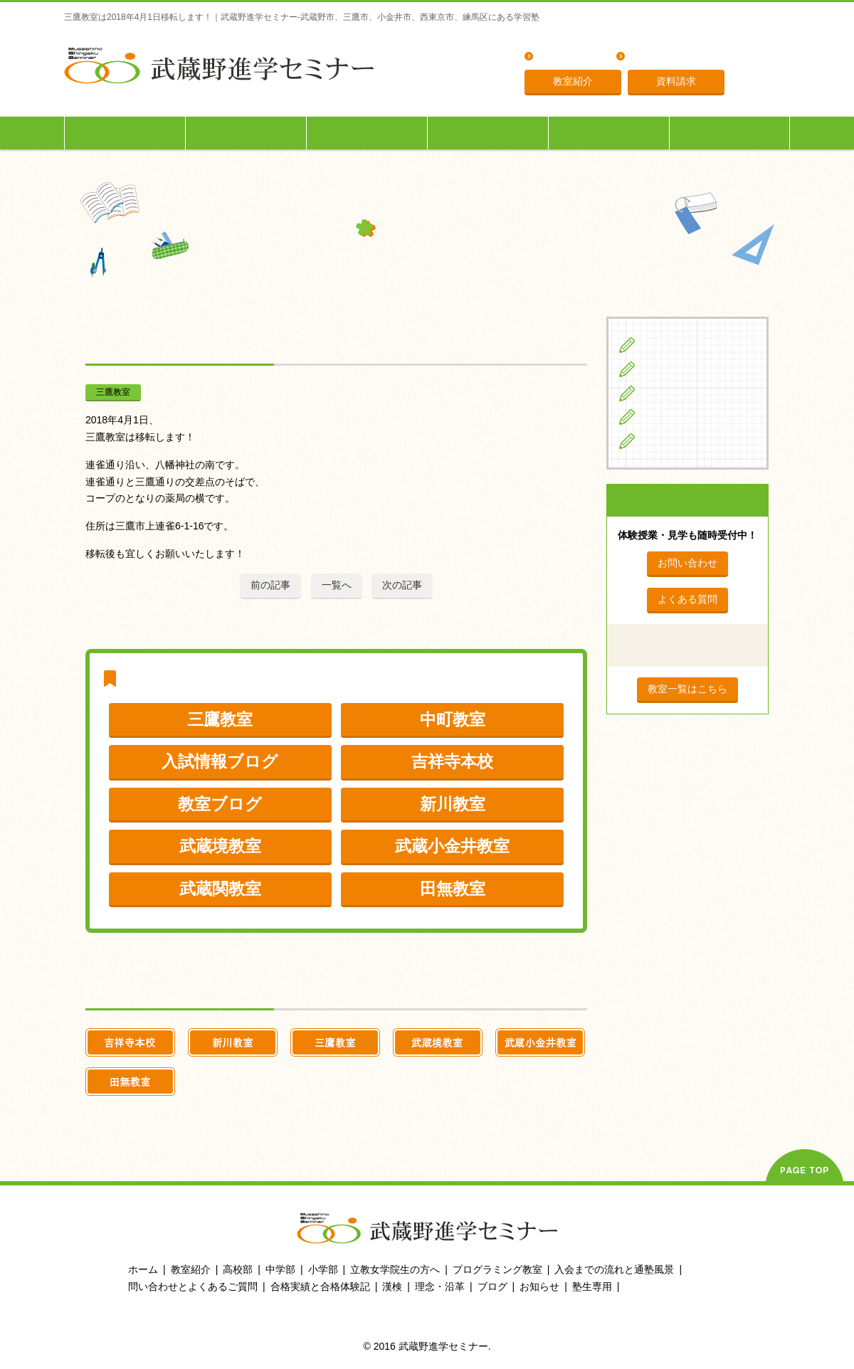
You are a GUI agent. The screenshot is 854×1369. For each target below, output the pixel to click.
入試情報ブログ (220, 761)
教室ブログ (220, 804)
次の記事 (402, 585)
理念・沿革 (655, 57)
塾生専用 (729, 132)
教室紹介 (573, 81)
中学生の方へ (246, 132)
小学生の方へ (125, 132)
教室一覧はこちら (687, 688)
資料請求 (676, 81)
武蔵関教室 (220, 888)
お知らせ (539, 1286)
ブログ (659, 440)
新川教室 (452, 804)
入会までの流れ (609, 132)
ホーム (143, 1269)
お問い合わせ (687, 563)
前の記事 (270, 585)
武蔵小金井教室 (452, 846)
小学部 (323, 1269)
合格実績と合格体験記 (320, 1286)
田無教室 (452, 888)
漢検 (392, 1286)
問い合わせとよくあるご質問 (193, 1286)
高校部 (238, 1269)
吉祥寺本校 (452, 761)
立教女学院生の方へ (488, 132)
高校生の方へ (367, 132)
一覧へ (337, 585)
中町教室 (452, 719)
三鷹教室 (113, 392)
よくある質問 (569, 57)
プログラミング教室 (497, 1269)
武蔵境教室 (220, 846)
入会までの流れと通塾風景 (614, 1269)
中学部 (280, 1269)
